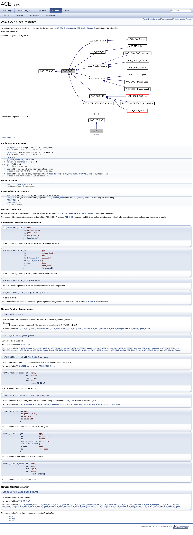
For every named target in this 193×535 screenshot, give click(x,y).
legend (96, 114)
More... (117, 28)
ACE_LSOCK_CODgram (80, 355)
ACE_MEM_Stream (98, 333)
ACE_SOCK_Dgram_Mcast (26, 353)
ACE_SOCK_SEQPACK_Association (30, 333)
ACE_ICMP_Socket (118, 355)
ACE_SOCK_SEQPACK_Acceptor (76, 333)
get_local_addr (13, 161)
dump (9, 165)
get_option (11, 153)
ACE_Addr (24, 161)
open (9, 170)
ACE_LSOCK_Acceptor (100, 355)
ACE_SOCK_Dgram (58, 353)
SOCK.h (10, 523)
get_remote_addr (14, 163)
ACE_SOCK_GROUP (76, 175)
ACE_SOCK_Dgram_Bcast (139, 333)
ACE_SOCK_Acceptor (64, 28)
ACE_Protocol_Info (49, 175)
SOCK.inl (10, 527)
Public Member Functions (151, 19)
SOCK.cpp (11, 525)
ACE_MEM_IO (44, 353)
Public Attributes (166, 19)
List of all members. (8, 138)
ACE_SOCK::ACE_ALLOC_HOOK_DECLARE (20, 498)
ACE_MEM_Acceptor (10, 355)
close (9, 158)
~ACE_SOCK (12, 204)
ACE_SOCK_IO (26, 355)
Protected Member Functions (182, 19)
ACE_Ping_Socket (134, 355)
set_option (11, 148)
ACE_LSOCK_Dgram (172, 355)
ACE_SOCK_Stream (85, 28)
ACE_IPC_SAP (24, 349)
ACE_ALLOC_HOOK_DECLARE (19, 186)
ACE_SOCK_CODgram (169, 353)
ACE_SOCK (11, 197)
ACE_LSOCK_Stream (150, 355)
